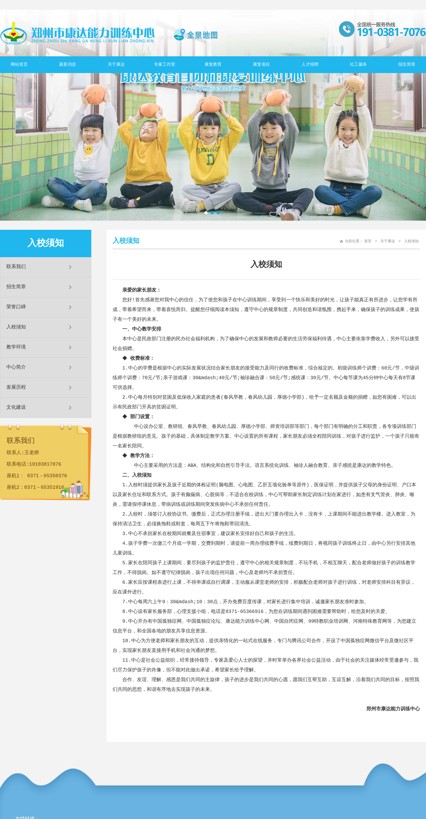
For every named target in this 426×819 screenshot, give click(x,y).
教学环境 (16, 347)
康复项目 (261, 64)
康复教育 (213, 64)
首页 (368, 241)
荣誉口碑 (16, 307)
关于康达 (116, 64)
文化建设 (16, 407)
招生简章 (406, 64)
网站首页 (19, 64)
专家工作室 (164, 64)
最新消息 (67, 64)
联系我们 (16, 267)
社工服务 (358, 64)
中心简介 (16, 367)
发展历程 (16, 387)
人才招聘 (310, 64)
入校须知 (16, 327)
